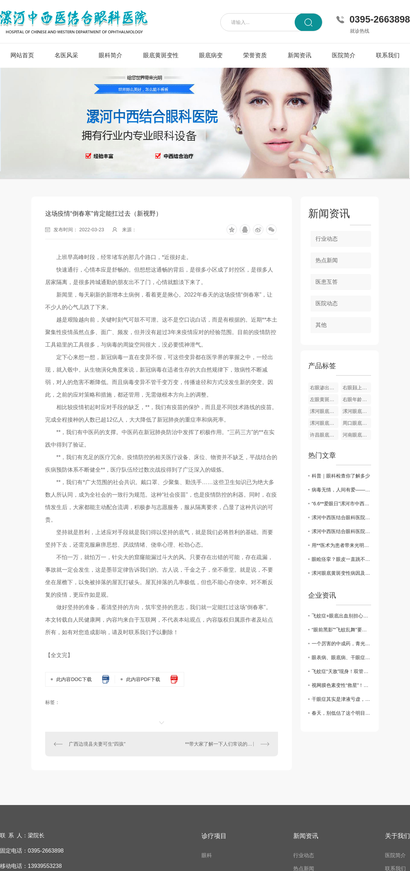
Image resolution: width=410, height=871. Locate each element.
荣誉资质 (255, 55)
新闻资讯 (299, 55)
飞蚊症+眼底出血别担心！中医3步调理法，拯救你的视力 (341, 616)
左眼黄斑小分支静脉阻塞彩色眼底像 (324, 399)
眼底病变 (211, 55)
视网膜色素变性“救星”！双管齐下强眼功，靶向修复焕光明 (341, 685)
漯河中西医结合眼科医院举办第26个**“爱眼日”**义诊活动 (341, 517)
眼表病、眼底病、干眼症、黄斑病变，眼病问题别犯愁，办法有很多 (341, 657)
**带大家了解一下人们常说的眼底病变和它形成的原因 (227, 744)
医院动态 (326, 303)
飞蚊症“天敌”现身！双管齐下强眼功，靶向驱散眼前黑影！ (341, 671)
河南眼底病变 (357, 435)
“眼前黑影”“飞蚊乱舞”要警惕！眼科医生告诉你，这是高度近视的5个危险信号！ (341, 629)
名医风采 (66, 55)
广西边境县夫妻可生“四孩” (97, 744)
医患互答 (326, 282)
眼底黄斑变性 (161, 55)
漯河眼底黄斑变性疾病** (324, 411)
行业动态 (326, 239)
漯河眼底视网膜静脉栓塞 (357, 411)
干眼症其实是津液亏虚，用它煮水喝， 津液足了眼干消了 (341, 699)
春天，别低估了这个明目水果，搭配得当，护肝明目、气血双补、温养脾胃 (341, 713)
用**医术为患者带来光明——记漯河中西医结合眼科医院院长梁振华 (341, 545)
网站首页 (22, 55)
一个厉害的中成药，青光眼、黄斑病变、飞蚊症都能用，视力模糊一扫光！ (341, 643)
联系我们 (388, 55)
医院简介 (343, 55)
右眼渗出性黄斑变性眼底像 (324, 387)
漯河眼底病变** (324, 423)
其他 (321, 325)
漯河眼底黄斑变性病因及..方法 (341, 573)
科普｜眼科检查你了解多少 (341, 476)
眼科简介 (110, 55)
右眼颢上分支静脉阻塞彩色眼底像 (357, 387)
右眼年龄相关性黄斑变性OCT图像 (357, 399)
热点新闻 (326, 260)
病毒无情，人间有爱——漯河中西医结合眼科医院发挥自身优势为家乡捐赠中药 (341, 489)
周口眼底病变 (357, 423)
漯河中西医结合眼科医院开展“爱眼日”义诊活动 (341, 531)
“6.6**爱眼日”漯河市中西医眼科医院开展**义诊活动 (341, 503)
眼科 (207, 855)
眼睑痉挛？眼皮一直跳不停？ (341, 559)
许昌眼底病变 (324, 435)
